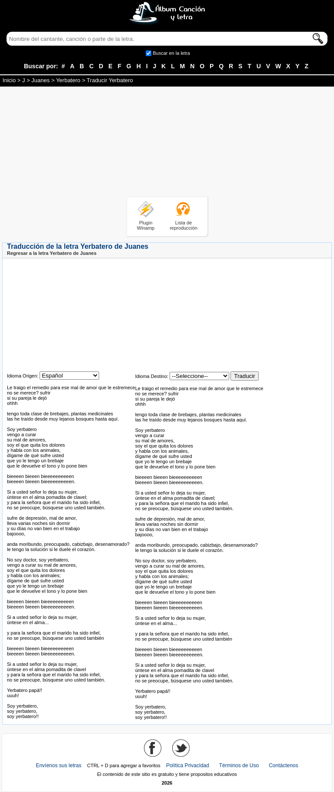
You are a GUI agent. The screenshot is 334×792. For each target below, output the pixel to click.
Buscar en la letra (171, 53)
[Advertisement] (167, 143)
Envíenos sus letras (58, 765)
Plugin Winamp (145, 225)
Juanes (40, 80)
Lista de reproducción (183, 225)
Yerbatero (68, 80)
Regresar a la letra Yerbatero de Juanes (52, 253)
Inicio (9, 80)
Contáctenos (283, 765)
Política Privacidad (187, 765)
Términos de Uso (239, 765)
